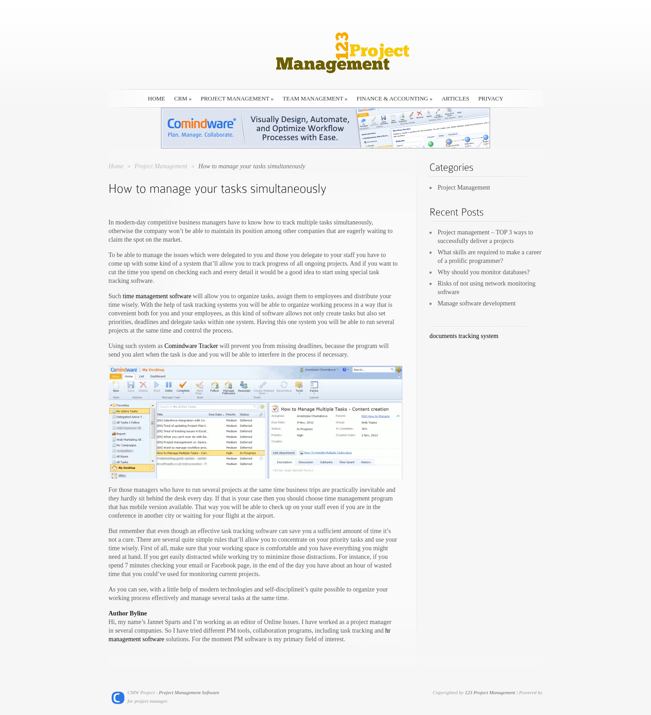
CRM (183, 98)
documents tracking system (463, 336)
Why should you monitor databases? (484, 272)
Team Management (315, 98)
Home (115, 166)
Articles (455, 98)
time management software (157, 296)
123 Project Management (490, 692)
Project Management (237, 98)
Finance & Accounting (395, 98)
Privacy (490, 98)
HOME (156, 98)
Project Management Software (189, 692)
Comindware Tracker (191, 346)
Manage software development (477, 303)
